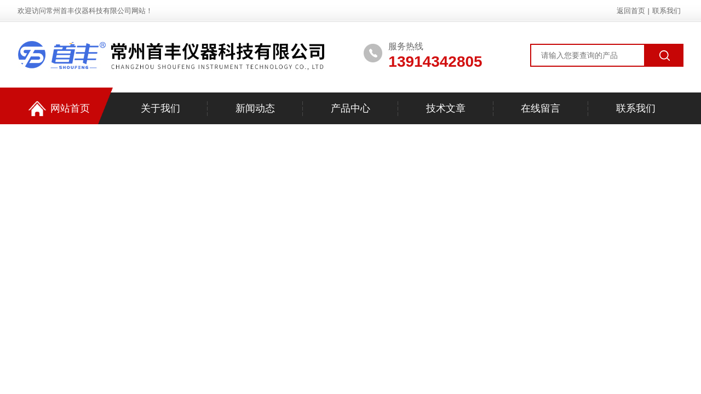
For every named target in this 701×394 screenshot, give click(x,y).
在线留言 (540, 108)
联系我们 (666, 11)
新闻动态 (255, 108)
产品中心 (350, 108)
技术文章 (446, 108)
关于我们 (160, 108)
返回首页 (631, 11)
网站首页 (59, 109)
